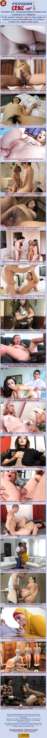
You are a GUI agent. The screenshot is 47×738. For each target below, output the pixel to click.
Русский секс (25, 19)
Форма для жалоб (31, 730)
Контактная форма (16, 730)
